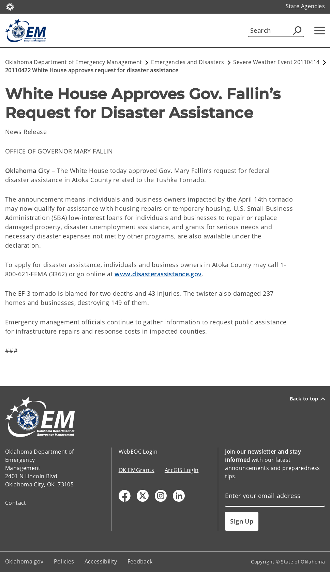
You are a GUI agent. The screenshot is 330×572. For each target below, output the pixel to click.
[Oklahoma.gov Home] (10, 6)
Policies (64, 561)
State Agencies (305, 6)
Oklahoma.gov (24, 561)
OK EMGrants (136, 470)
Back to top (307, 398)
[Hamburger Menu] (319, 30)
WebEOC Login (138, 451)
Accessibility (101, 561)
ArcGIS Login (182, 470)
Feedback (140, 561)
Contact (15, 503)
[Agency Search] (297, 30)
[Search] (276, 30)
